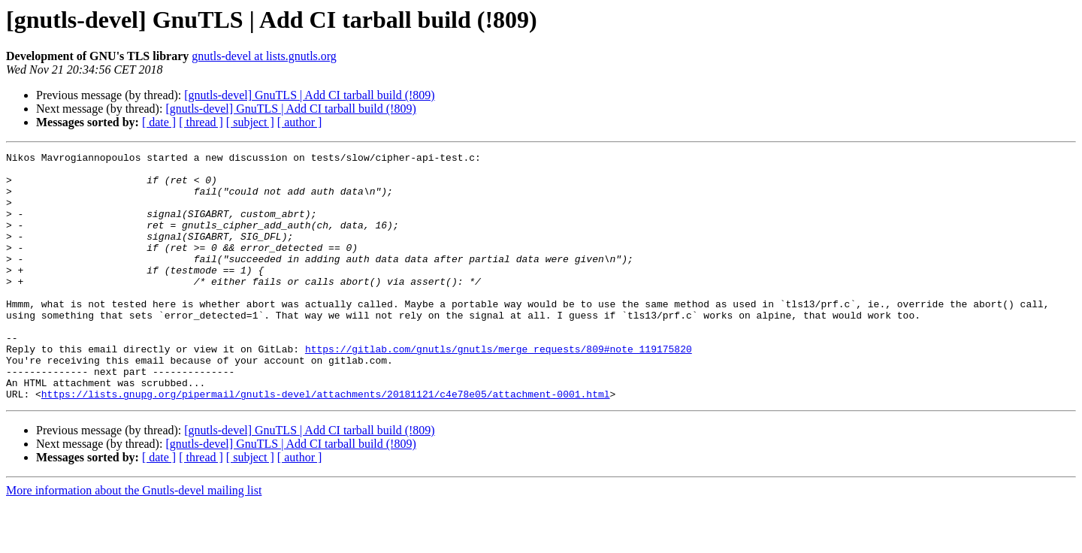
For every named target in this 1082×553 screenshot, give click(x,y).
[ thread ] (201, 122)
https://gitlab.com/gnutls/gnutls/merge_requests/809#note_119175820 (498, 389)
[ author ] (299, 122)
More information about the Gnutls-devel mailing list (133, 539)
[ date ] (159, 122)
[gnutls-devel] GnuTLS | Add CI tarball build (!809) (309, 95)
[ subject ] (250, 122)
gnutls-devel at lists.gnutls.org (264, 56)
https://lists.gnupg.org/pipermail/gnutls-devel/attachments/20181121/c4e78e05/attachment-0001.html (325, 443)
